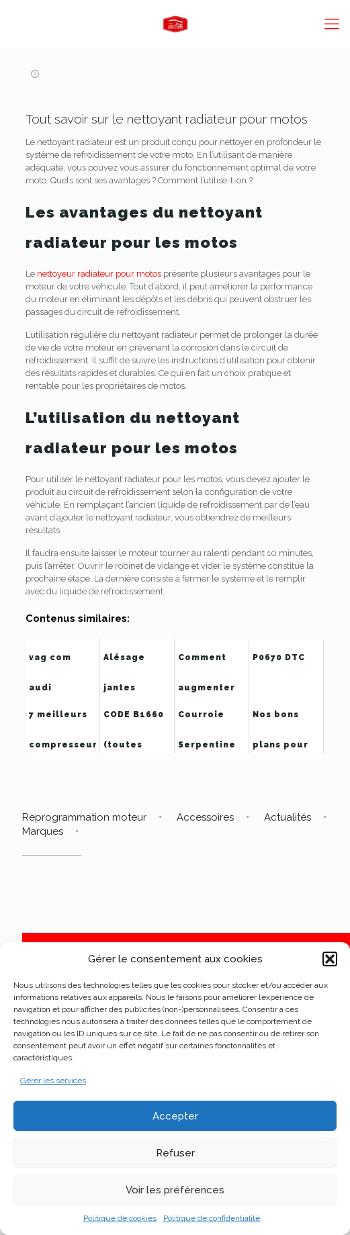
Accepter (175, 1116)
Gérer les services (53, 1080)
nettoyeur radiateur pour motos (99, 274)
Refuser (175, 1153)
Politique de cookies (120, 1218)
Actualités (287, 817)
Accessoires (205, 817)
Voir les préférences (175, 1190)
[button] (330, 959)
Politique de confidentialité (211, 1218)
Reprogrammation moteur (84, 817)
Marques (42, 831)
